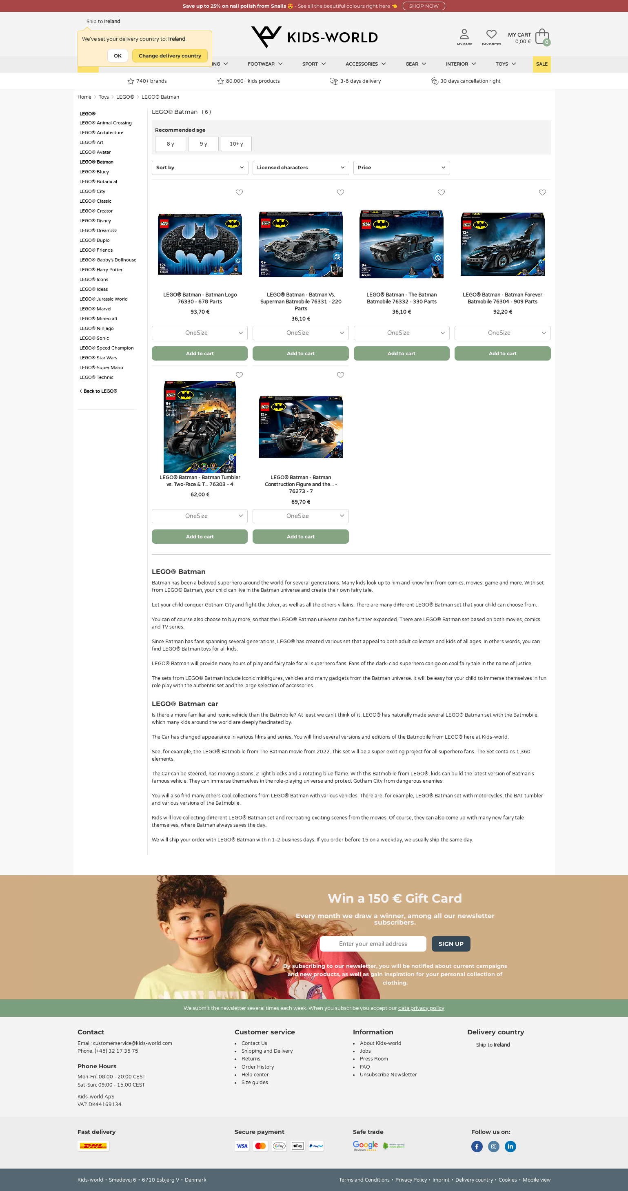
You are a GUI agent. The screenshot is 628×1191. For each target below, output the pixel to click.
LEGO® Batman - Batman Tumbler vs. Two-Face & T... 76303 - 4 (200, 481)
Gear (416, 64)
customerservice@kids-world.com (132, 1043)
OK (118, 56)
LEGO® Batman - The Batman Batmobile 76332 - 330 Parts (401, 298)
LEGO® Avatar (95, 152)
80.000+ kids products (248, 81)
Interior (461, 64)
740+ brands (147, 81)
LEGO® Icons (94, 279)
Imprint (441, 1180)
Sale (542, 64)
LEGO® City (92, 191)
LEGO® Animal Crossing (106, 123)
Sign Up (451, 943)
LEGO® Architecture (101, 132)
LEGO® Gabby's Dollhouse (108, 260)
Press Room (374, 1059)
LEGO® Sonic (94, 338)
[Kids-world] (314, 37)
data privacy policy (421, 1008)
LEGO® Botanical (98, 181)
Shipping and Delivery (267, 1051)
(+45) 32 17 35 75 (116, 1051)
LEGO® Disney (95, 221)
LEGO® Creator (96, 211)
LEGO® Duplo (95, 240)
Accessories (366, 64)
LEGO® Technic (96, 377)
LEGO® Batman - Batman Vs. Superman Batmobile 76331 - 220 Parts (301, 302)
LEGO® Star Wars (98, 358)
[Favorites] (239, 192)
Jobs (365, 1051)
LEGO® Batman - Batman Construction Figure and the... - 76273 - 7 (301, 484)
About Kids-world (381, 1043)
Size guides (255, 1082)
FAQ (365, 1067)
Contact (91, 1032)
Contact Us (254, 1043)
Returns (251, 1059)
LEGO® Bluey (94, 172)
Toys (506, 64)
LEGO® (125, 97)
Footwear (265, 64)
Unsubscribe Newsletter (388, 1075)
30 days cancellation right (466, 81)
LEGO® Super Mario (101, 367)
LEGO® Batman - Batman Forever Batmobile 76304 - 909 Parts (502, 298)
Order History (258, 1067)
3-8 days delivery (355, 81)
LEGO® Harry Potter (101, 269)
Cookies (508, 1180)
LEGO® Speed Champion (107, 348)
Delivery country (474, 1180)
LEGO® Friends (96, 250)
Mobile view (537, 1180)
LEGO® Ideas (94, 289)
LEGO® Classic (95, 201)
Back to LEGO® (98, 391)
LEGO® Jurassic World (104, 299)
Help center (255, 1075)
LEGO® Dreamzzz (98, 230)
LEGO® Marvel (95, 309)
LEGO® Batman (160, 97)
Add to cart (200, 353)
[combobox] (200, 333)
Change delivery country (170, 56)
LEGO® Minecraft (99, 318)
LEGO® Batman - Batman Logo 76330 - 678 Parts (200, 298)
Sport (314, 64)
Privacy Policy (411, 1180)
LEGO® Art (91, 142)
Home (84, 97)
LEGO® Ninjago (97, 328)
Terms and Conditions (364, 1180)
